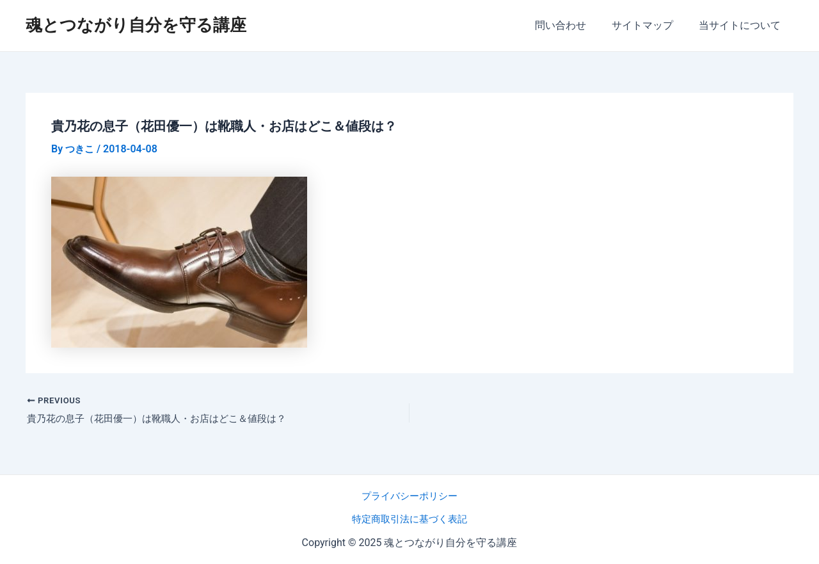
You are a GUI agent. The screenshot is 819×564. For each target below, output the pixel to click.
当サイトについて (742, 25)
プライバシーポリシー (409, 496)
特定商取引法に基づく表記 (409, 519)
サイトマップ (650, 25)
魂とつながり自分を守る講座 (136, 25)
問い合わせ (573, 25)
